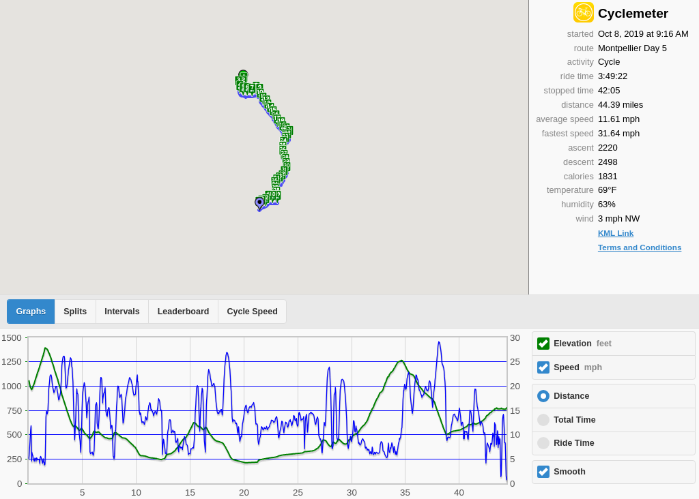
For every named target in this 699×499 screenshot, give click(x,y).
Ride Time (574, 443)
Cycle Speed (252, 311)
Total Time (574, 420)
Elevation (583, 343)
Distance (571, 396)
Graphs (31, 311)
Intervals (121, 311)
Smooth (570, 472)
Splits (75, 311)
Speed (578, 367)
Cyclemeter (633, 13)
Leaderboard (184, 311)
